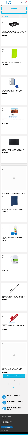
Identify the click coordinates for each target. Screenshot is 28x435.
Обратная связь (6, 427)
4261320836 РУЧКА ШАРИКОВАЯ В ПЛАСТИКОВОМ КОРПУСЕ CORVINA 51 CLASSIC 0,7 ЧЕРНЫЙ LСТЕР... (13, 297)
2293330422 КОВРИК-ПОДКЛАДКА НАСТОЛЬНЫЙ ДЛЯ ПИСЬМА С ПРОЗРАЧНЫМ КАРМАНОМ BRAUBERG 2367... (13, 150)
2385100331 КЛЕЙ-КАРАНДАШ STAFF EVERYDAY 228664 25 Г (13, 238)
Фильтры (14, 12)
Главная (3, 5)
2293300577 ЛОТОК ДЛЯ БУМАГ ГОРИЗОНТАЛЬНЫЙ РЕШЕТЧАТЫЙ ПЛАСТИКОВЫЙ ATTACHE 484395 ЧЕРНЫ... (14, 32)
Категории (14, 8)
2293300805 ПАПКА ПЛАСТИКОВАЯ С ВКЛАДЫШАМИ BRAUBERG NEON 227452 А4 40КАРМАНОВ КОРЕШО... (12, 62)
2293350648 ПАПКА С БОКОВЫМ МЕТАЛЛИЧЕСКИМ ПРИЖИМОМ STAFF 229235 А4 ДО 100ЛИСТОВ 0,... (14, 193)
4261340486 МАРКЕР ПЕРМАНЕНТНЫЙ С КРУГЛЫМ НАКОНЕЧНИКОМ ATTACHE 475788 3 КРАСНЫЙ (13, 326)
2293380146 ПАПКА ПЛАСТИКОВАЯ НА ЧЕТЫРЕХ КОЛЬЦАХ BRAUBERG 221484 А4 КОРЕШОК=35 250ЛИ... (13, 209)
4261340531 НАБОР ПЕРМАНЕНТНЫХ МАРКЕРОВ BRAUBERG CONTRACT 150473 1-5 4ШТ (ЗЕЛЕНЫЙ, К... (13, 369)
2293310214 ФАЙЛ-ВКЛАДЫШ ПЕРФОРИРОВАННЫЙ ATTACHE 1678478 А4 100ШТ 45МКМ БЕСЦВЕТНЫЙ (14, 120)
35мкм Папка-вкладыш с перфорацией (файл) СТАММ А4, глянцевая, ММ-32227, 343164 (12, 267)
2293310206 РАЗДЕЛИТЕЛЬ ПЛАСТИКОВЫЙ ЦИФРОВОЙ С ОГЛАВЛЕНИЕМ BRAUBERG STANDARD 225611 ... (12, 91)
